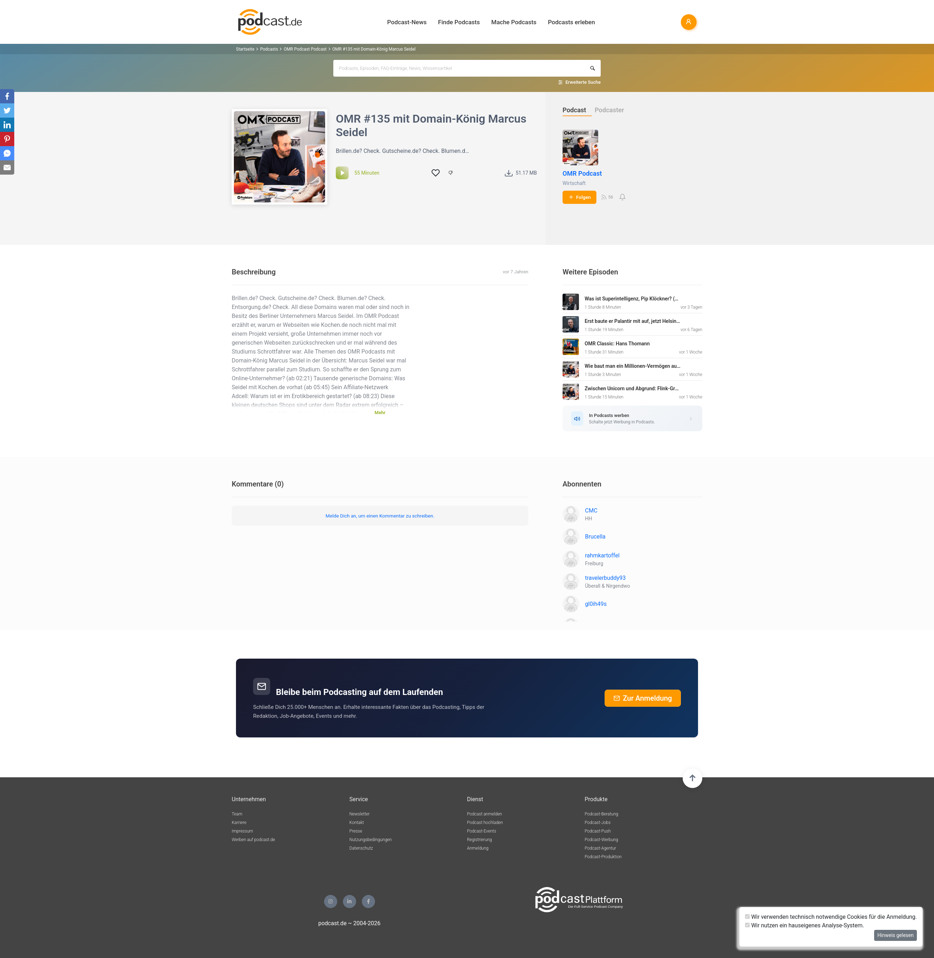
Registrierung (479, 839)
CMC (591, 510)
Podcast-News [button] (407, 22)
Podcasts (269, 49)
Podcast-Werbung (601, 839)
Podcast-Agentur (600, 848)
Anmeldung (477, 848)
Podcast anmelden (484, 814)
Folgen (579, 197)
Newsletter (359, 814)
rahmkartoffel (602, 555)
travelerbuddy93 (605, 578)
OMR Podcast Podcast (305, 49)
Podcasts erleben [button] (571, 22)
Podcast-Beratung (601, 814)
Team (237, 814)
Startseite (245, 49)
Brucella (595, 536)
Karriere (239, 822)
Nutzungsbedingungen (370, 839)
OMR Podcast (582, 173)
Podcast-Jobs (598, 822)
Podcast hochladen (485, 822)
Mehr (380, 412)
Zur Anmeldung (643, 698)
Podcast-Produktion (603, 856)
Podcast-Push (598, 831)
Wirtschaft (574, 183)
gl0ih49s (596, 604)
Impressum (242, 831)
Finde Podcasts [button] (459, 22)
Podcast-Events (481, 831)
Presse (355, 831)
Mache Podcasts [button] (514, 22)
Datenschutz (361, 848)
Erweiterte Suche (583, 82)
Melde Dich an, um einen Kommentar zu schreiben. (379, 516)
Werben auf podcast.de (253, 839)
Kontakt (356, 822)
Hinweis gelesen (895, 935)
